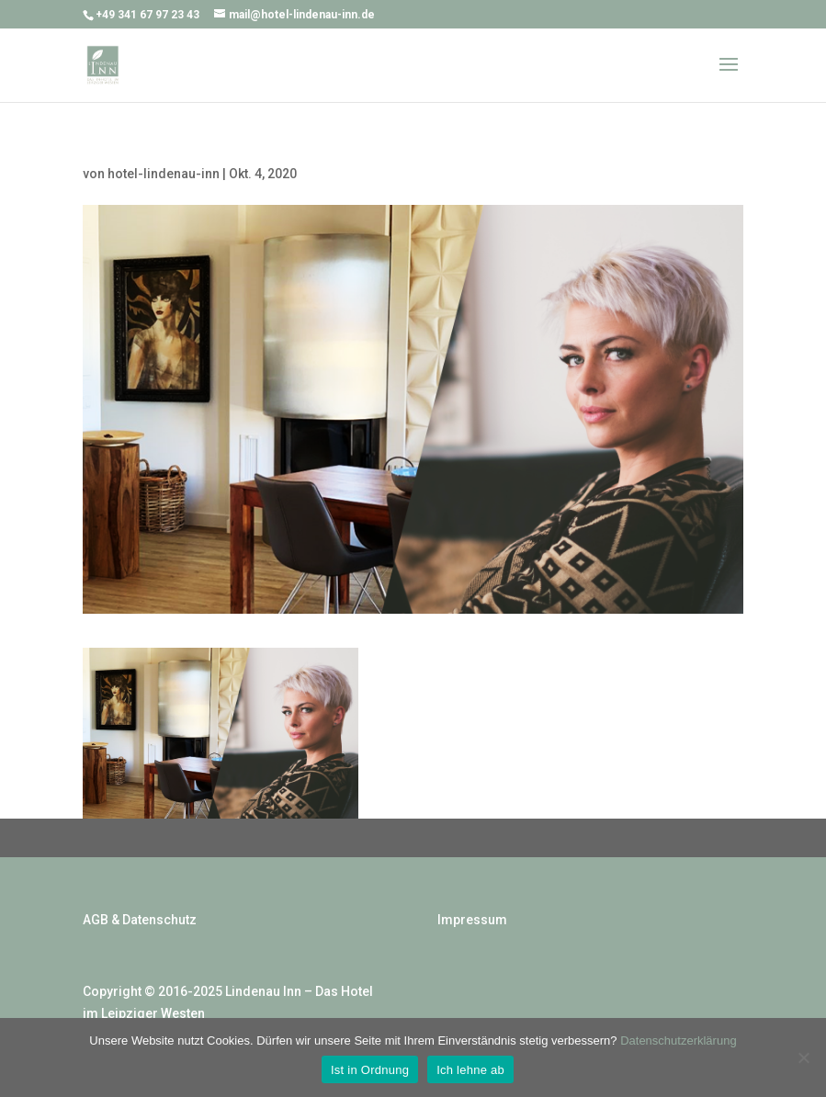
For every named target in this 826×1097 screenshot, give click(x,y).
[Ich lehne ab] (803, 1057)
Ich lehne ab (470, 1070)
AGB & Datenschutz (140, 919)
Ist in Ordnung (370, 1070)
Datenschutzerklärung (678, 1040)
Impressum (472, 919)
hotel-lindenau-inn (163, 173)
